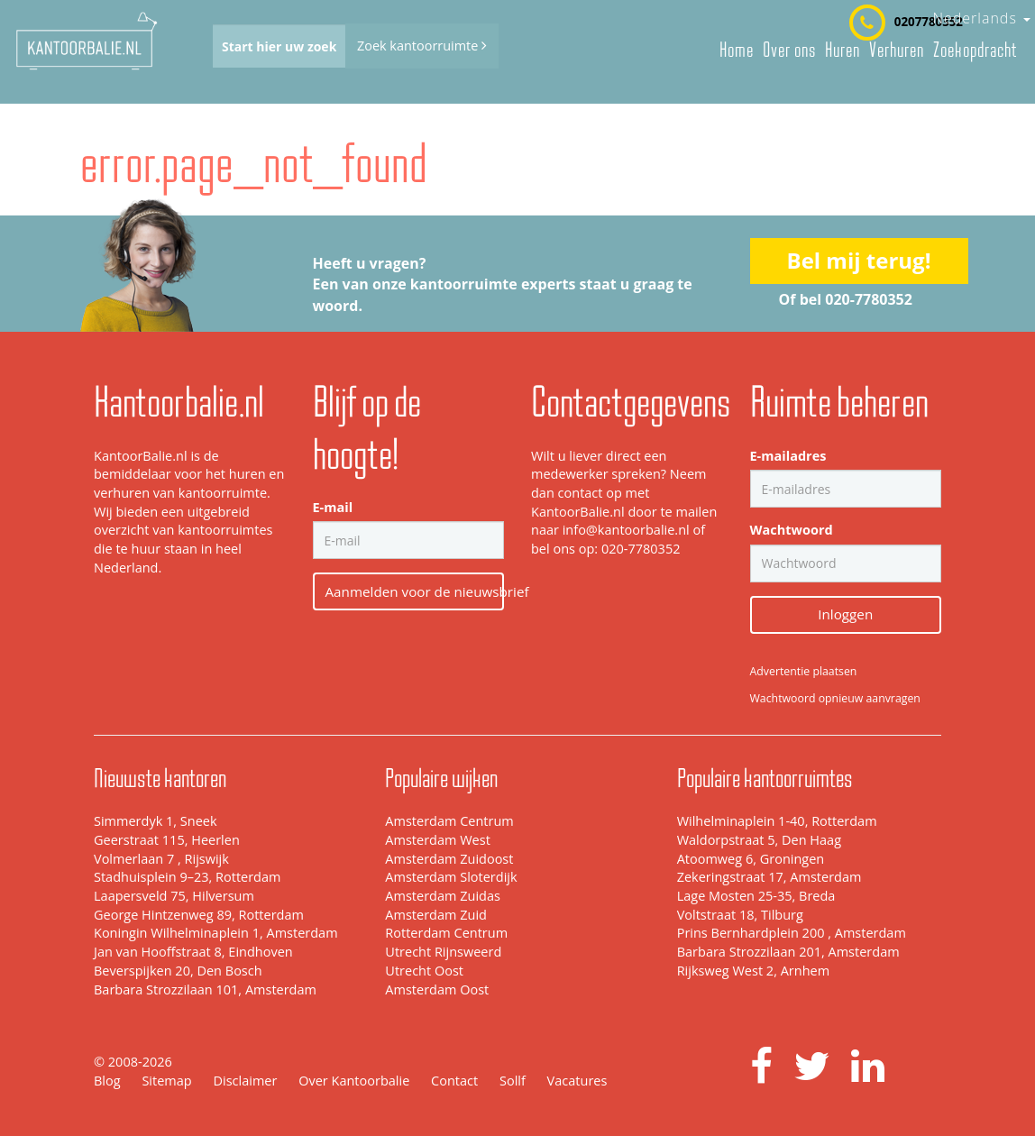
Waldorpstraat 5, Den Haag (759, 839)
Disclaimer (245, 1080)
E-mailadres (788, 455)
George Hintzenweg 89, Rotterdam (199, 914)
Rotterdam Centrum (446, 932)
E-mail (333, 507)
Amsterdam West (437, 839)
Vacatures (577, 1080)
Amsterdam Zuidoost (449, 858)
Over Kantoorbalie (353, 1080)
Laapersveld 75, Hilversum (174, 895)
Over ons (789, 49)
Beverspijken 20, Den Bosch (178, 970)
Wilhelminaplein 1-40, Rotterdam (777, 820)
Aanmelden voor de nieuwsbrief (415, 591)
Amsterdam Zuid (436, 914)
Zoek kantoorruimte (422, 45)
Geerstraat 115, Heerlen (167, 839)
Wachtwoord (791, 529)
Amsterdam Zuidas (442, 895)
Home (736, 49)
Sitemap (166, 1080)
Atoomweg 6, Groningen (751, 858)
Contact (454, 1080)
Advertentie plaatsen (803, 671)
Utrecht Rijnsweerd (443, 951)
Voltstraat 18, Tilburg (740, 914)
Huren (842, 49)
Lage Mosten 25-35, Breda (756, 895)
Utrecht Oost (424, 970)
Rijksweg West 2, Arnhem (753, 970)
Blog (107, 1080)
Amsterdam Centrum (449, 820)
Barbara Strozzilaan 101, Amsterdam (205, 989)
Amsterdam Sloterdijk (451, 876)
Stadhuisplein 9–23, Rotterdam (187, 876)
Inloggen (845, 614)
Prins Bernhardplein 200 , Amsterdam (791, 932)
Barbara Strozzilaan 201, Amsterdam (788, 951)
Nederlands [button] (981, 18)
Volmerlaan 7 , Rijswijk (161, 858)
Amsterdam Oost (437, 989)
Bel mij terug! (859, 260)
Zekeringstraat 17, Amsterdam (769, 876)
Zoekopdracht (975, 49)
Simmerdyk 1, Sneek (155, 820)
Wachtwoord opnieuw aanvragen (835, 698)
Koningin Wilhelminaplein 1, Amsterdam (216, 932)
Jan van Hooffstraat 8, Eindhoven (193, 951)
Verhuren (896, 49)
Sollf (512, 1080)
